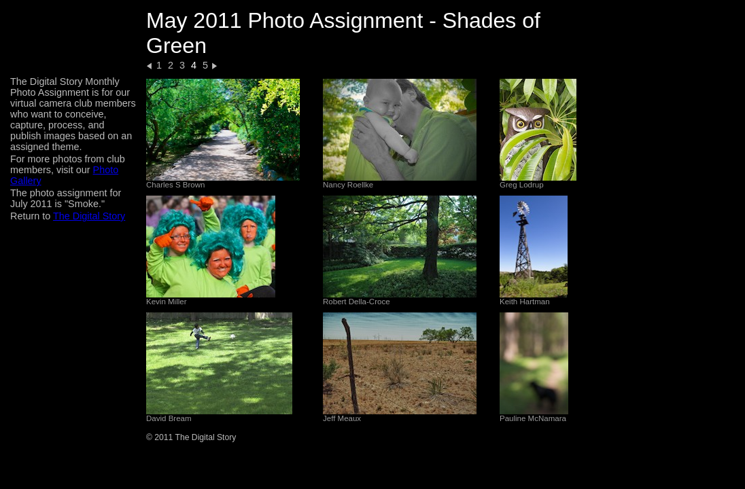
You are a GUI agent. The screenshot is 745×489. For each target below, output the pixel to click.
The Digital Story (89, 216)
